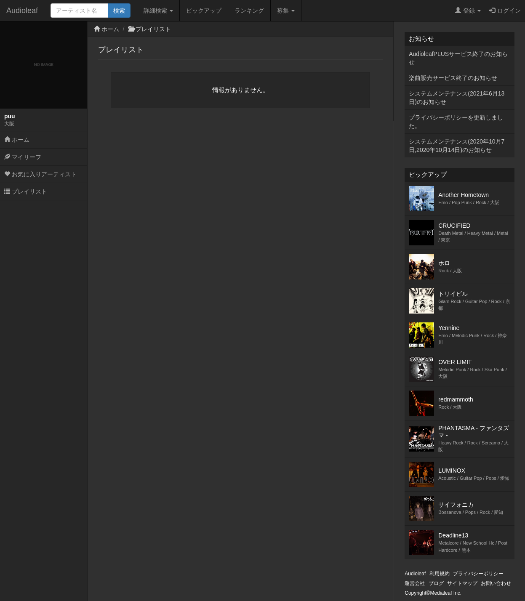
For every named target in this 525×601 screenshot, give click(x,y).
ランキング (249, 10)
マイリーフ (22, 157)
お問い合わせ (496, 583)
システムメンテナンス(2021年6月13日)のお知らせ (456, 97)
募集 (286, 10)
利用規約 (439, 574)
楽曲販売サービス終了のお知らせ (453, 77)
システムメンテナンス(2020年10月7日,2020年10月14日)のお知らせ (456, 145)
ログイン (505, 10)
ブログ (436, 583)
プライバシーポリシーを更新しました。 (456, 121)
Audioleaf (22, 10)
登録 (468, 10)
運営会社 (415, 583)
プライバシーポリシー (478, 574)
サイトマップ (462, 583)
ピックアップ (203, 10)
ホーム (16, 139)
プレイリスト (25, 191)
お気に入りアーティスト (40, 174)
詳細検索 (158, 10)
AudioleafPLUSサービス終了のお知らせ (458, 58)
